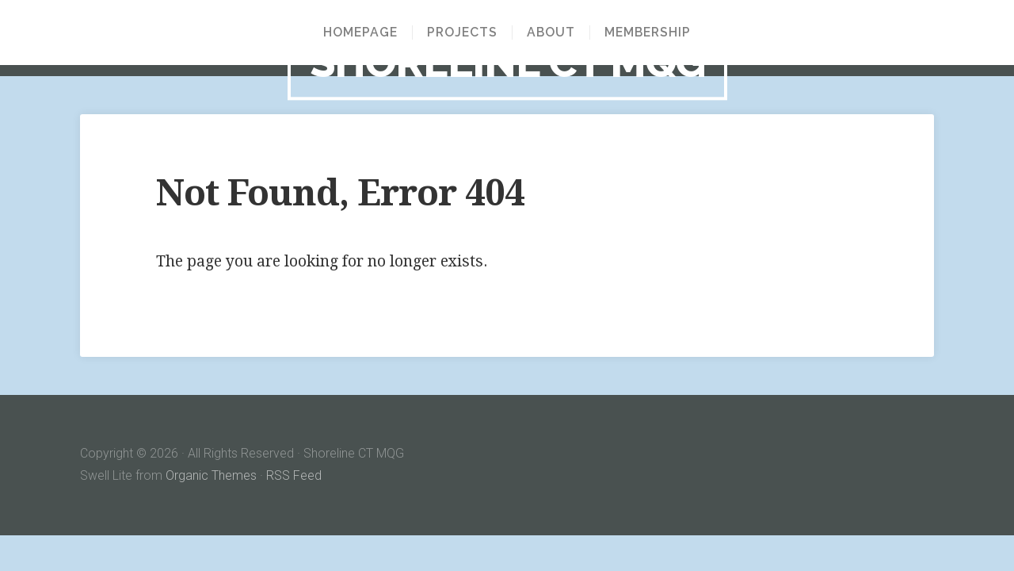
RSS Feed (294, 475)
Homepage (360, 32)
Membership (647, 32)
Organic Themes (211, 475)
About (551, 32)
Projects (462, 32)
